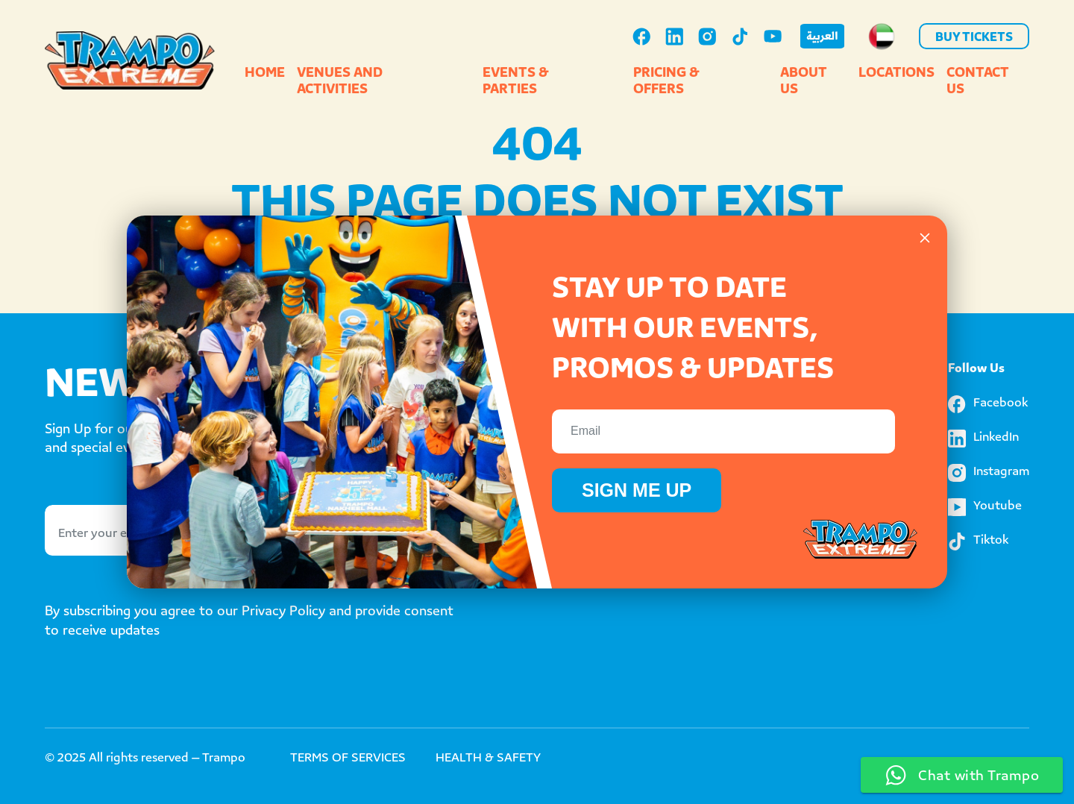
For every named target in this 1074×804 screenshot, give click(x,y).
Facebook (988, 404)
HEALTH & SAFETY (488, 759)
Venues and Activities (340, 82)
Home (265, 74)
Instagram (988, 473)
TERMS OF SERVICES (348, 759)
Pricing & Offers (666, 82)
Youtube (985, 507)
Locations (896, 74)
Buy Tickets (974, 38)
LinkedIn (983, 438)
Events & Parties (516, 82)
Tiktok (978, 541)
